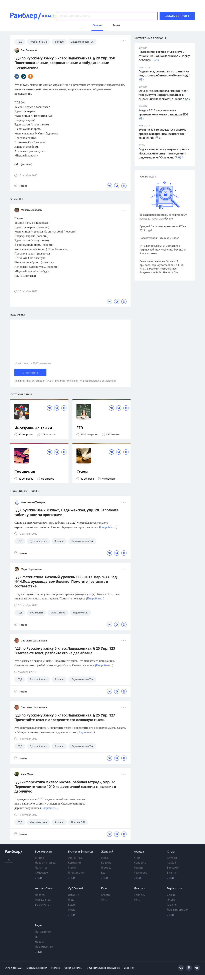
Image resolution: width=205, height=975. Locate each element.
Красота (106, 863)
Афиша (139, 851)
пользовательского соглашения (97, 380)
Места (72, 910)
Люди (71, 900)
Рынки (72, 868)
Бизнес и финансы (80, 851)
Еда (103, 873)
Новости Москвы (45, 863)
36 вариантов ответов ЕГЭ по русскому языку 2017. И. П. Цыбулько (163, 216)
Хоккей (171, 863)
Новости (40, 895)
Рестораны (141, 873)
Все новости (43, 851)
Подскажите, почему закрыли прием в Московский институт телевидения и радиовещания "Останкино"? (164, 153)
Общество (41, 873)
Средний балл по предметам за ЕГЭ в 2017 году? (163, 228)
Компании (74, 863)
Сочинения (24, 472)
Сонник (171, 895)
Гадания (172, 905)
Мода (104, 858)
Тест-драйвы (43, 900)
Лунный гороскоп (178, 910)
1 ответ (20, 185)
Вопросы (139, 895)
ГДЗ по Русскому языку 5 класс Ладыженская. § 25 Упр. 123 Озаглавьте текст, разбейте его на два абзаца (64, 651)
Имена (171, 900)
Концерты (140, 863)
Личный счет (76, 873)
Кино (137, 858)
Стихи (82, 472)
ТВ (36, 937)
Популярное (43, 932)
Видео (39, 925)
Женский (107, 851)
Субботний (75, 888)
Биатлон (172, 873)
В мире (39, 858)
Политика (41, 868)
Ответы (105, 895)
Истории (73, 895)
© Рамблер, (11, 968)
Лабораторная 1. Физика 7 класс (159, 237)
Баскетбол (173, 868)
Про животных (44, 947)
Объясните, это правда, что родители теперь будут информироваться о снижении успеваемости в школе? (163, 95)
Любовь (106, 868)
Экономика (75, 858)
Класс (105, 888)
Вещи (71, 905)
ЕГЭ (79, 428)
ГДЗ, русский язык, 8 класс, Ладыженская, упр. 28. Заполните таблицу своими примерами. (66, 513)
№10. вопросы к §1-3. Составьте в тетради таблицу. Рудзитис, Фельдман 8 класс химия (163, 249)
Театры (138, 868)
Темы (104, 900)
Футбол (172, 858)
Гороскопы (174, 888)
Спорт (171, 851)
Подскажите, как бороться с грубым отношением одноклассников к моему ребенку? (164, 56)
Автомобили (43, 888)
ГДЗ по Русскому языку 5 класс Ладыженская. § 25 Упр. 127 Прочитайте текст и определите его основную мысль (64, 718)
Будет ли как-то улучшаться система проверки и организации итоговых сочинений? (162, 133)
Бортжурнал (43, 905)
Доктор (139, 888)
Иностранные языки (33, 428)
